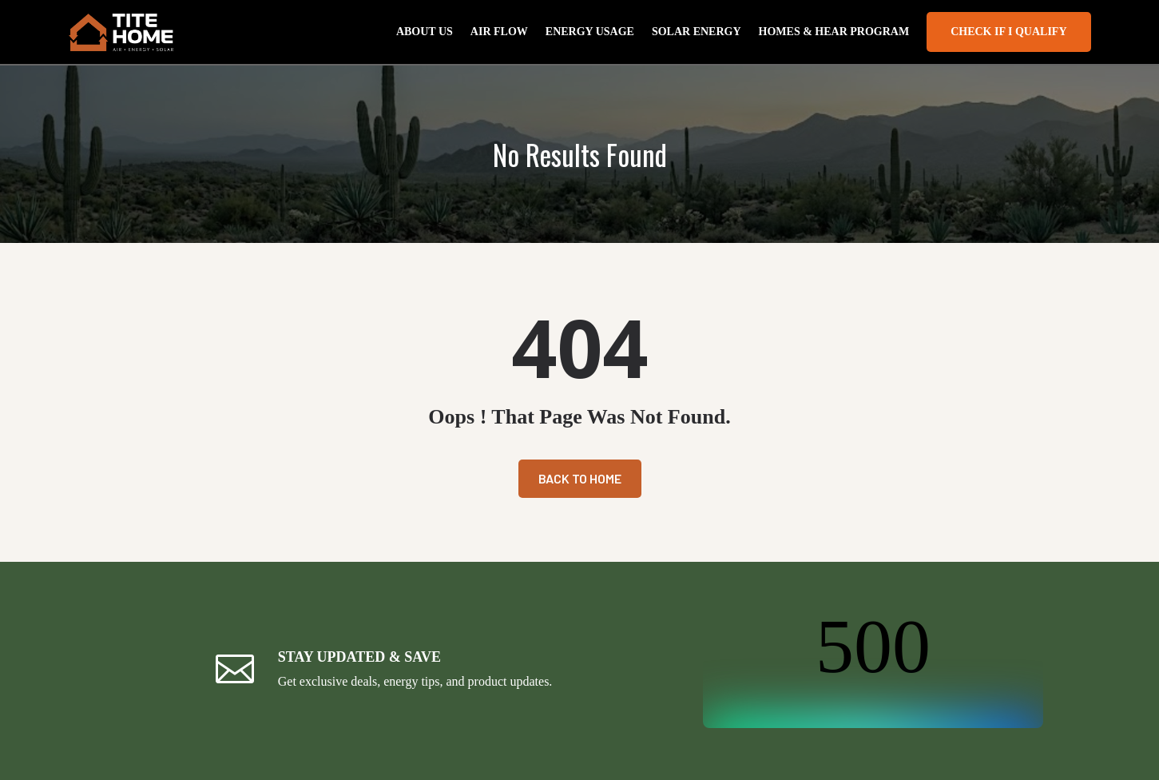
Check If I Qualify (1008, 32)
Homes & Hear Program (834, 32)
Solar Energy (696, 32)
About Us (424, 32)
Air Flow (499, 32)
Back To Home (579, 478)
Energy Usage (590, 32)
